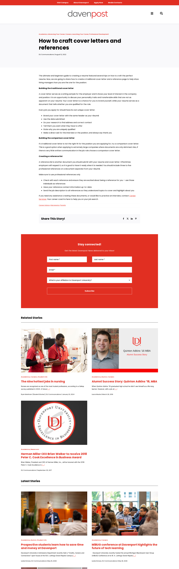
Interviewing (54, 205)
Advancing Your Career (56, 34)
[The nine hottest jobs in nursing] (54, 330)
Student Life (42, 377)
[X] (128, 218)
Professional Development (99, 34)
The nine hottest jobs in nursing (43, 381)
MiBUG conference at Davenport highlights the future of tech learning (124, 546)
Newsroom (35, 449)
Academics (43, 34)
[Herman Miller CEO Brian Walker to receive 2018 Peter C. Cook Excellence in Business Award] (54, 402)
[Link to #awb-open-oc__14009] (152, 13)
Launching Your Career (80, 34)
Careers (68, 34)
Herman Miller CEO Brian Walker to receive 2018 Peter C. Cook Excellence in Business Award (54, 455)
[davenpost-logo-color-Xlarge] (88, 11)
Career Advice (44, 205)
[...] (48, 389)
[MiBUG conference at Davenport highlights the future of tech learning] (125, 493)
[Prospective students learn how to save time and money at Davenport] (54, 493)
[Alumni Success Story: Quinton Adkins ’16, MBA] (125, 330)
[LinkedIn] (132, 218)
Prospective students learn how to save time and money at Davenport (52, 546)
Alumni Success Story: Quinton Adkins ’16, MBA (124, 381)
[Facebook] (123, 218)
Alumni (104, 377)
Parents (63, 205)
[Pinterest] (136, 218)
